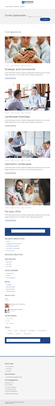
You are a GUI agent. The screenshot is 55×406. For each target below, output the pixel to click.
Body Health (23, 330)
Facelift (9, 275)
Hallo (8, 241)
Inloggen (9, 284)
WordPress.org (11, 291)
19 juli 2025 (16, 65)
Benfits (15, 330)
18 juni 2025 (16, 208)
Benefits (9, 330)
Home (30, 16)
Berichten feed (11, 287)
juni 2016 (9, 266)
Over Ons (16, 6)
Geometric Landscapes (18, 164)
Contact (22, 6)
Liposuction (18, 333)
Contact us (42, 19)
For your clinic (13, 211)
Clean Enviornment (42, 330)
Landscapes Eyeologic (17, 116)
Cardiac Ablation (32, 330)
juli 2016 (9, 264)
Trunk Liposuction (27, 333)
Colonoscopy (10, 273)
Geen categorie (11, 278)
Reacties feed (10, 289)
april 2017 (9, 262)
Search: (8, 231)
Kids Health (10, 333)
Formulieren (9, 6)
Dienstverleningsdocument (14, 377)
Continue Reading (10, 78)
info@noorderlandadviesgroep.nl (11, 393)
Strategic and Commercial (20, 69)
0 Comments (27, 65)
